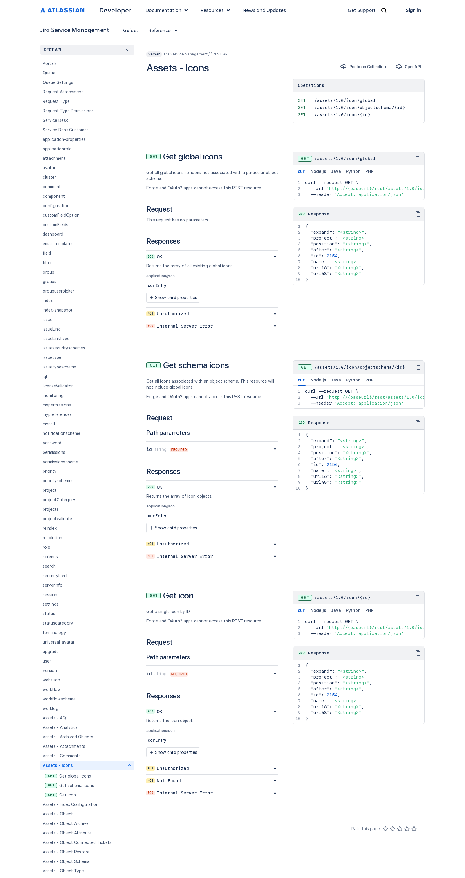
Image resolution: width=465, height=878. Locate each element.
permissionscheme (60, 461)
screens (50, 556)
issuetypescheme (59, 367)
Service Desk (55, 120)
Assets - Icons (58, 765)
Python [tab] (353, 171)
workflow (52, 689)
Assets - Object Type (63, 871)
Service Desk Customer (65, 129)
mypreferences (57, 414)
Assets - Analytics (60, 727)
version (50, 670)
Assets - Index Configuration (70, 804)
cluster (49, 177)
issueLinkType (56, 338)
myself (49, 424)
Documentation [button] (168, 10)
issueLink (51, 329)
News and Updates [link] (264, 10)
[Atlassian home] (62, 10)
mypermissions (57, 405)
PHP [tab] (369, 171)
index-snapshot (58, 310)
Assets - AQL (55, 718)
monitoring (53, 395)
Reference (163, 30)
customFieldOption (61, 215)
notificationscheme (61, 433)
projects (51, 509)
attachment (54, 158)
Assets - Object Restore (66, 852)
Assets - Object (58, 814)
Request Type (56, 101)
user (47, 661)
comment (52, 186)
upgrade (51, 651)
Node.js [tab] (318, 171)
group (48, 272)
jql (45, 376)
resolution (52, 537)
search (49, 566)
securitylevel (55, 575)
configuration (56, 205)
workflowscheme (59, 699)
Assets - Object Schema (66, 861)
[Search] (384, 10)
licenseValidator (58, 386)
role (46, 547)
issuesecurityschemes (64, 348)
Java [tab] (336, 171)
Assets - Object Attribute (67, 833)
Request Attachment (63, 92)
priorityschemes (58, 480)
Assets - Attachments (64, 746)
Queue (49, 73)
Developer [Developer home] (115, 10)
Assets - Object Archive (66, 823)
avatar (49, 167)
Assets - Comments (62, 756)
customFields (55, 224)
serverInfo (53, 585)
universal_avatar (58, 642)
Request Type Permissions (68, 110)
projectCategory (59, 499)
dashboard (53, 234)
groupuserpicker (58, 291)
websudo (51, 680)
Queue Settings (58, 82)
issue (47, 319)
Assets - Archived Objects (68, 737)
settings (51, 604)
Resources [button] (216, 10)
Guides (131, 30)
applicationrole (57, 148)
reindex (50, 528)
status (49, 613)
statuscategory (58, 623)
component (54, 196)
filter (47, 262)
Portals (50, 63)
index (48, 300)
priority (50, 471)
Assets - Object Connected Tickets (77, 842)
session (50, 594)
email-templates (58, 243)
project (50, 490)
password (52, 442)
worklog (50, 708)
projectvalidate (57, 518)
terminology (54, 632)
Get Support (362, 10)
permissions (54, 452)
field (47, 253)
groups (49, 281)
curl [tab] (302, 173)
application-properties (64, 139)
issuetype (52, 357)
